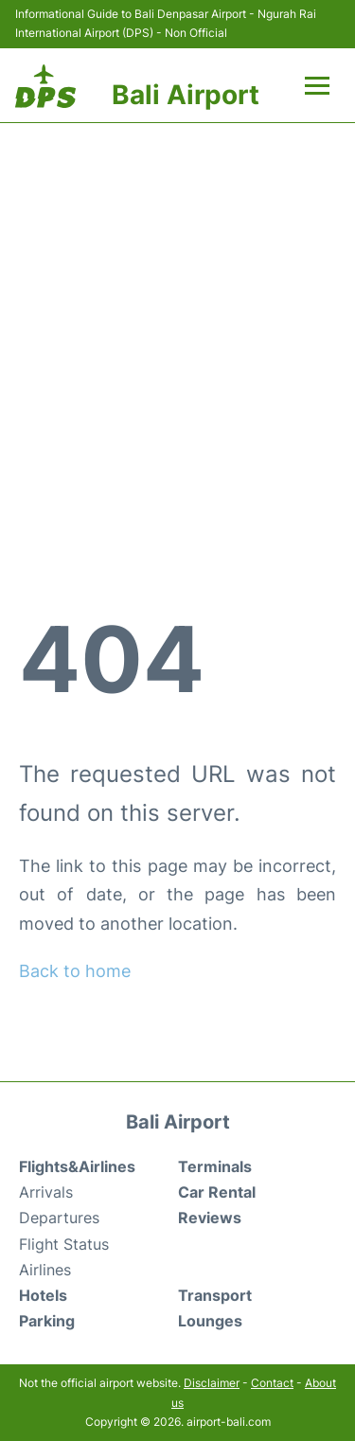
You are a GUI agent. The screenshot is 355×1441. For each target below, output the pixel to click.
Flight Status (64, 1244)
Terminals (215, 1166)
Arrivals (46, 1192)
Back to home (75, 971)
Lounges (210, 1320)
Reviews (209, 1217)
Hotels (43, 1295)
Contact (272, 1383)
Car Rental (217, 1192)
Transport (215, 1295)
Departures (59, 1217)
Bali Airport (185, 94)
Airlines (45, 1269)
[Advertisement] (177, 329)
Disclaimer (212, 1383)
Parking (47, 1320)
